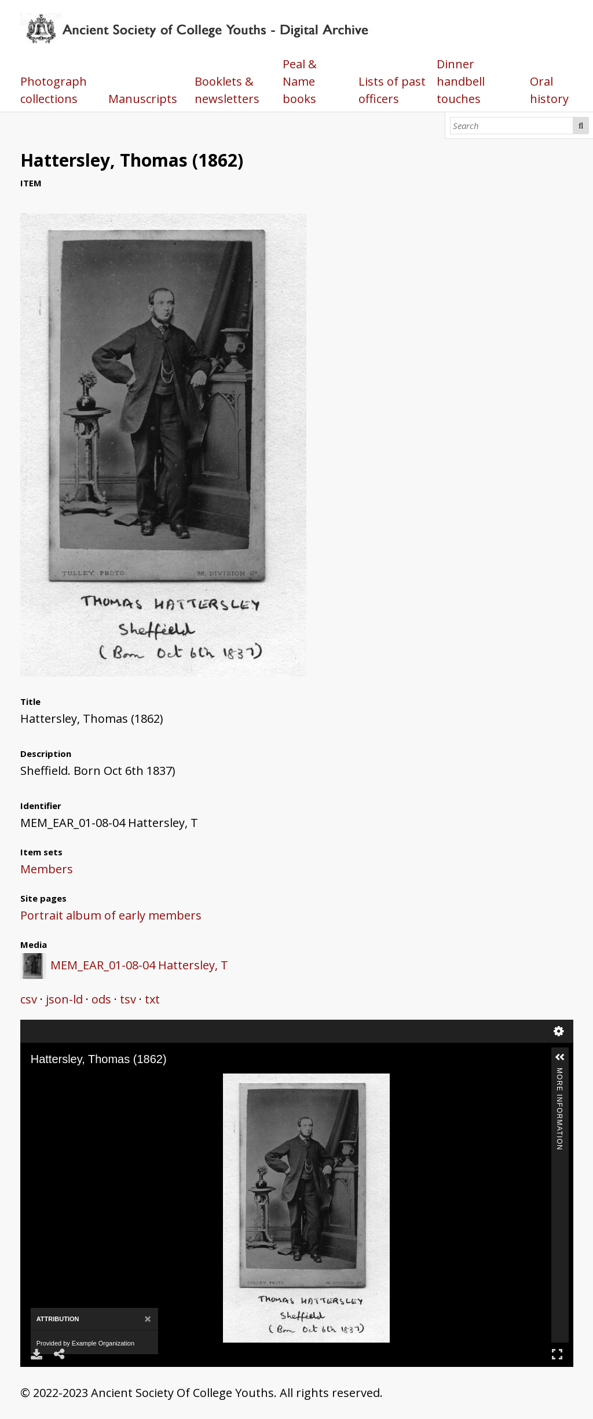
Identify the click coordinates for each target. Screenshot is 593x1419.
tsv (128, 999)
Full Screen (557, 1354)
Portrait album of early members (111, 915)
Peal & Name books (300, 81)
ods (101, 999)
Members (46, 869)
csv (28, 999)
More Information (559, 1073)
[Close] (147, 1319)
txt (152, 999)
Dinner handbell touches (461, 81)
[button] (560, 1057)
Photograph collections (53, 89)
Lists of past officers (392, 89)
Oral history (549, 89)
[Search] (511, 125)
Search (581, 125)
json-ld (64, 999)
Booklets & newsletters (227, 89)
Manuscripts (142, 98)
